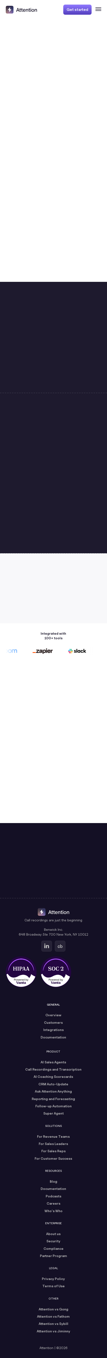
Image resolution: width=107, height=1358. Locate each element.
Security (53, 1241)
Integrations (53, 1030)
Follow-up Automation (53, 1106)
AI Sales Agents (53, 1062)
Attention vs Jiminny (53, 1331)
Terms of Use (53, 1286)
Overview (53, 1015)
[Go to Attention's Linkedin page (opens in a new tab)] (46, 946)
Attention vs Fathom (53, 1316)
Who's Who (53, 1211)
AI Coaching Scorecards (53, 1076)
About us (53, 1234)
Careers (53, 1203)
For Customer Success (53, 1158)
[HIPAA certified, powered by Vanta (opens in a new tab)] (21, 971)
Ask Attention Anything (53, 1091)
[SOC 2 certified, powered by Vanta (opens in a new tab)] (55, 971)
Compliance (53, 1248)
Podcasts (53, 1196)
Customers (53, 1022)
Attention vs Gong (53, 1309)
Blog (53, 1181)
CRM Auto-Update (53, 1084)
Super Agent (53, 1113)
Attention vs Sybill (53, 1324)
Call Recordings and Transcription (53, 1069)
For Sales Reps (53, 1151)
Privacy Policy (53, 1279)
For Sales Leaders (53, 1144)
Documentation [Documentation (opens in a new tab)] (53, 1037)
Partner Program (53, 1256)
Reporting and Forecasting (53, 1099)
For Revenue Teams (53, 1136)
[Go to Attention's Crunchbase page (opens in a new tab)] (60, 946)
